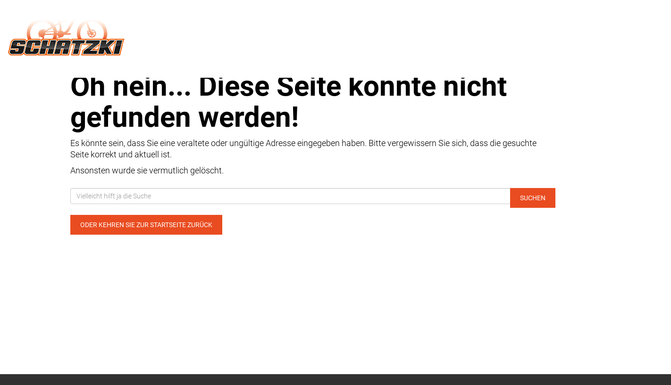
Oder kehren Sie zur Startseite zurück (146, 225)
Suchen (532, 198)
